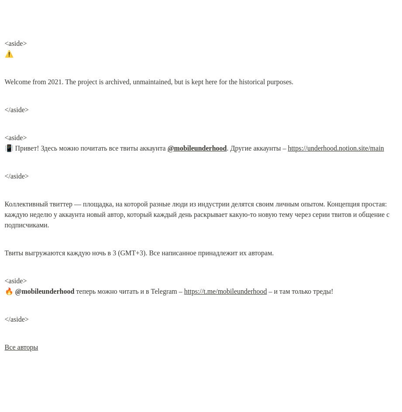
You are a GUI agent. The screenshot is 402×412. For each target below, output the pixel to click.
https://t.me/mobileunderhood (225, 291)
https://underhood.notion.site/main (336, 148)
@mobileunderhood (197, 148)
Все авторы (21, 347)
